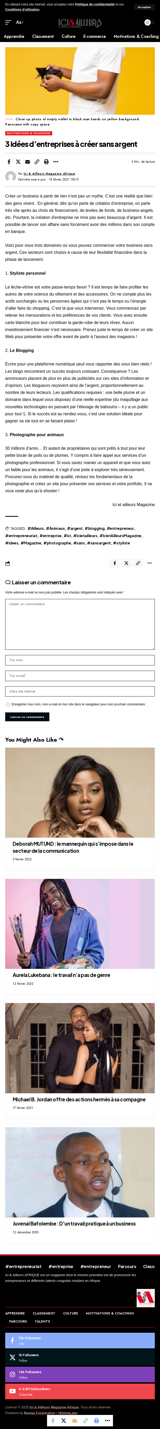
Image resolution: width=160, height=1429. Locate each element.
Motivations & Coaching (28, 133)
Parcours (127, 1266)
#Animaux (55, 528)
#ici (67, 535)
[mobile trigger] (9, 22)
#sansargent (99, 543)
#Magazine (31, 543)
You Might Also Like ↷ (34, 739)
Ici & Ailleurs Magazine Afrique (49, 173)
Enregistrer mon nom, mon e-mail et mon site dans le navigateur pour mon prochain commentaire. (79, 704)
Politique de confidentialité (95, 4)
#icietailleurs (85, 535)
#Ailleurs (36, 528)
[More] (55, 162)
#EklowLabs (68, 1413)
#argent (75, 528)
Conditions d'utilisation (22, 9)
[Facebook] (80, 1340)
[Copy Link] (37, 162)
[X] (80, 1357)
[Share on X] (18, 162)
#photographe (57, 543)
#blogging (94, 528)
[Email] (27, 162)
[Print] (46, 162)
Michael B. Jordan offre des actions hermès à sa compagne (79, 1099)
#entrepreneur (120, 528)
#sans (79, 543)
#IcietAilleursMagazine (120, 535)
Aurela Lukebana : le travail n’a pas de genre (61, 975)
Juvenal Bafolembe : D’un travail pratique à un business (74, 1223)
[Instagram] (80, 1374)
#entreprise (50, 535)
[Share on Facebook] (8, 162)
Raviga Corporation (39, 1413)
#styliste (121, 543)
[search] (136, 22)
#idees (11, 543)
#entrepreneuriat (21, 535)
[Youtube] (80, 1391)
